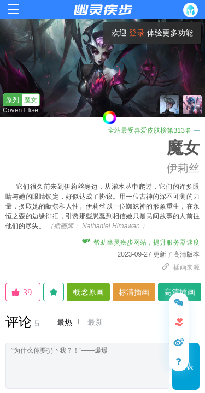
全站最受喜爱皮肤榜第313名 (154, 130)
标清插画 (134, 292)
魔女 (20, 100)
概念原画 (88, 292)
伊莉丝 (183, 168)
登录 (136, 32)
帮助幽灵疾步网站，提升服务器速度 (141, 242)
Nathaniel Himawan (111, 226)
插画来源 (180, 267)
